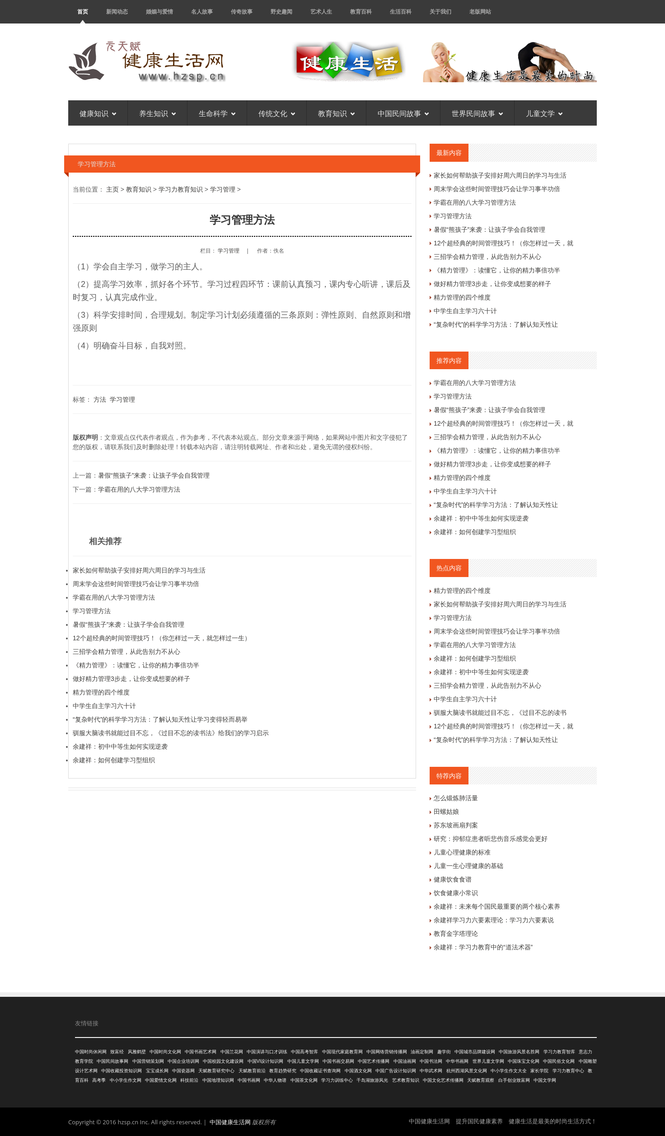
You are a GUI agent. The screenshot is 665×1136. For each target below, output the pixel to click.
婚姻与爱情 (159, 11)
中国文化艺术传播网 (443, 1080)
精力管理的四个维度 (101, 692)
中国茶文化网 (304, 1080)
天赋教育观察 (480, 1080)
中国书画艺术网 (200, 1051)
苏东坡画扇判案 (456, 825)
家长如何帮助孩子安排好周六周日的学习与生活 (139, 570)
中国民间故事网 (112, 1061)
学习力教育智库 (559, 1051)
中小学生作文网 (125, 1080)
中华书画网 (457, 1061)
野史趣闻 (281, 11)
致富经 (117, 1051)
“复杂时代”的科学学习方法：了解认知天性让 (496, 324)
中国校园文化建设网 (223, 1061)
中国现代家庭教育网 (342, 1051)
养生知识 (157, 113)
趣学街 (444, 1051)
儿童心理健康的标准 (462, 852)
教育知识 (336, 113)
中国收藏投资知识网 (121, 1070)
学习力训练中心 (337, 1080)
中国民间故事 (403, 113)
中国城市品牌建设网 (474, 1051)
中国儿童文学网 (303, 1061)
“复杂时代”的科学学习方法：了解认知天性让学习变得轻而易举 (160, 719)
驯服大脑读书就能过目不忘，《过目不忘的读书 (500, 712)
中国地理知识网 (218, 1080)
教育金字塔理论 (456, 933)
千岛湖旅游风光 (372, 1080)
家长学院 (539, 1070)
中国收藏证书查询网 (320, 1070)
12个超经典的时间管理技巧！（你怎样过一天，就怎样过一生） (162, 638)
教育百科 (361, 11)
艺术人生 (321, 11)
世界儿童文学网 (488, 1061)
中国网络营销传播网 (386, 1051)
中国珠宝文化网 (523, 1061)
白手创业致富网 (514, 1080)
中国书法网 (431, 1061)
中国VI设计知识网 (265, 1061)
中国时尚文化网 (165, 1051)
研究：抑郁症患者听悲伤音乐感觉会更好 (491, 838)
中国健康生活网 (230, 1122)
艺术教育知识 (405, 1080)
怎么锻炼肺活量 (456, 798)
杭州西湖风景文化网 (466, 1070)
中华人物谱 (275, 1080)
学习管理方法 (92, 611)
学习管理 (222, 189)
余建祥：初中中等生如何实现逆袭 (120, 746)
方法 (100, 399)
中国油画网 (404, 1061)
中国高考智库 (304, 1051)
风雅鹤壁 (137, 1051)
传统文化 (276, 113)
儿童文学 (544, 113)
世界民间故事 (477, 113)
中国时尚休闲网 (91, 1051)
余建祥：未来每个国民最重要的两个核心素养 (497, 906)
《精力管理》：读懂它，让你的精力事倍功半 (136, 665)
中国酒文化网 (358, 1070)
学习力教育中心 (568, 1070)
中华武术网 (431, 1070)
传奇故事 (242, 11)
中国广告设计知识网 (395, 1070)
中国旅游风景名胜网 (519, 1051)
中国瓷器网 (183, 1070)
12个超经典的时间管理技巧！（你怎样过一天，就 (504, 243)
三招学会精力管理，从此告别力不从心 (126, 651)
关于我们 (440, 11)
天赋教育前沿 (252, 1070)
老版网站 (480, 11)
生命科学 (217, 113)
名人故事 (202, 11)
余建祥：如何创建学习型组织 (114, 760)
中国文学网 (545, 1080)
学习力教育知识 (181, 189)
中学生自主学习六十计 (104, 705)
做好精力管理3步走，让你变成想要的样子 (131, 678)
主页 (112, 189)
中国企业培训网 (183, 1061)
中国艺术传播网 (373, 1061)
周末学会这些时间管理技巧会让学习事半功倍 (136, 583)
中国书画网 (249, 1080)
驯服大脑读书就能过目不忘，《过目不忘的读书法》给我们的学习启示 (171, 733)
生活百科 (401, 11)
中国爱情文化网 (161, 1080)
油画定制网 (422, 1051)
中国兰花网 (231, 1051)
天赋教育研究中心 (216, 1070)
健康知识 (98, 113)
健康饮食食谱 (453, 879)
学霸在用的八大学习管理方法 (139, 489)
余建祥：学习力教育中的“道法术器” (483, 947)
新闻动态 (117, 11)
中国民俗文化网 (559, 1061)
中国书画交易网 (338, 1061)
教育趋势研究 (282, 1070)
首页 (82, 11)
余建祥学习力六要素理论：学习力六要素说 (494, 920)
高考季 (99, 1080)
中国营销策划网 (148, 1061)
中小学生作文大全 (509, 1070)
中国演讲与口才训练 (267, 1051)
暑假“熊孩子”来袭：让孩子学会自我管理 (154, 475)
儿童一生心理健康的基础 (468, 865)
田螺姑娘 (446, 811)
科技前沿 (189, 1080)
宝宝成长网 (157, 1070)
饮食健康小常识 (456, 893)
